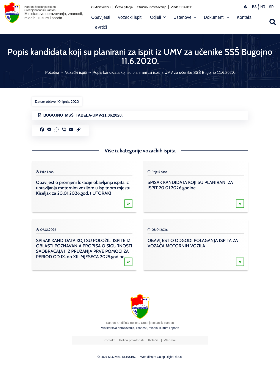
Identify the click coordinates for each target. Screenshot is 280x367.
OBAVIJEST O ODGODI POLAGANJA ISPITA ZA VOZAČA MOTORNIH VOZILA (193, 243)
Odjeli (158, 17)
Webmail (170, 340)
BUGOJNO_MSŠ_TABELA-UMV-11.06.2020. (83, 115)
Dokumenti (216, 17)
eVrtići (101, 27)
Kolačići (153, 340)
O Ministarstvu (100, 7)
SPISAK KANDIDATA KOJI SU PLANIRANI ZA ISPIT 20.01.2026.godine (190, 185)
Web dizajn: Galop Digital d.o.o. (161, 357)
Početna (52, 72)
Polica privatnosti (131, 340)
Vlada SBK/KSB (181, 7)
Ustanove (184, 17)
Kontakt (244, 17)
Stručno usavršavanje (151, 7)
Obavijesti (100, 17)
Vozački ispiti (130, 17)
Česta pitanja (124, 7)
